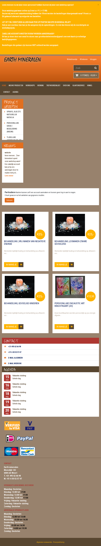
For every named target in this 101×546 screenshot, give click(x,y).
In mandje (14, 264)
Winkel (89, 85)
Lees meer (9, 176)
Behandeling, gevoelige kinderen (21, 303)
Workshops (30, 85)
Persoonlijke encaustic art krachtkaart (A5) (70, 304)
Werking (40, 85)
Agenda (15, 91)
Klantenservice (79, 85)
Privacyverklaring (58, 542)
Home (4, 85)
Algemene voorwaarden (44, 542)
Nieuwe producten (16, 85)
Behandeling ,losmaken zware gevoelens (71, 242)
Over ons (66, 85)
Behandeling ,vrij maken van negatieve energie (25, 242)
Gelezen (9, 200)
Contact (6, 91)
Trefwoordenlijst (53, 85)
